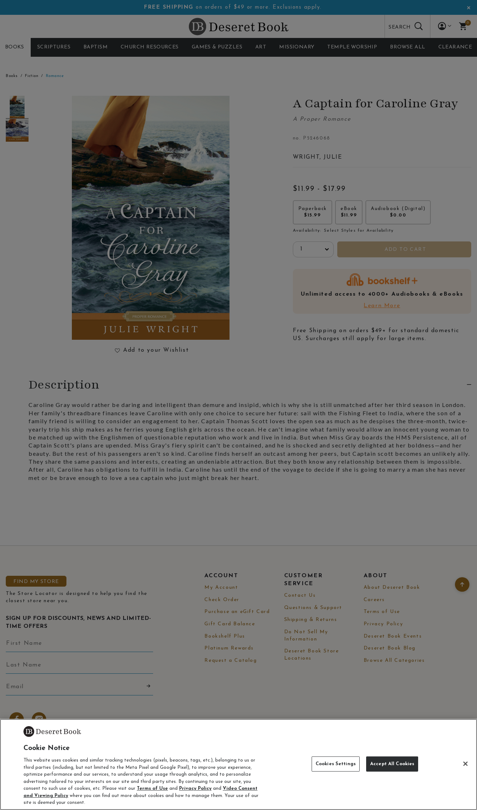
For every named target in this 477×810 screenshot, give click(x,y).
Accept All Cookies (392, 764)
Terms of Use (152, 788)
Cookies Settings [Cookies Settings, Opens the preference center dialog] (336, 764)
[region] (238, 764)
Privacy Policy (195, 788)
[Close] (465, 764)
